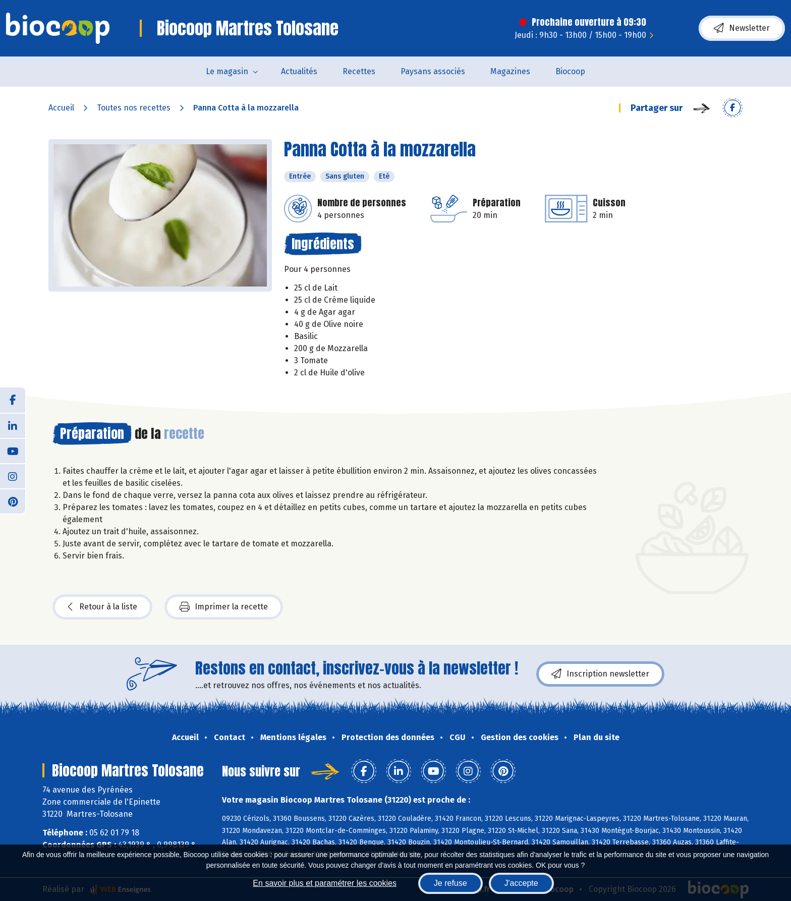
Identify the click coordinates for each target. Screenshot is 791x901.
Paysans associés (433, 71)
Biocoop (570, 71)
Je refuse (450, 883)
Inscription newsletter (600, 674)
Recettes (359, 71)
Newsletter (742, 28)
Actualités (299, 71)
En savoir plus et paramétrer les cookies (325, 883)
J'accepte (521, 883)
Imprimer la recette (224, 607)
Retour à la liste (102, 607)
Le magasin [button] (227, 71)
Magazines (510, 71)
